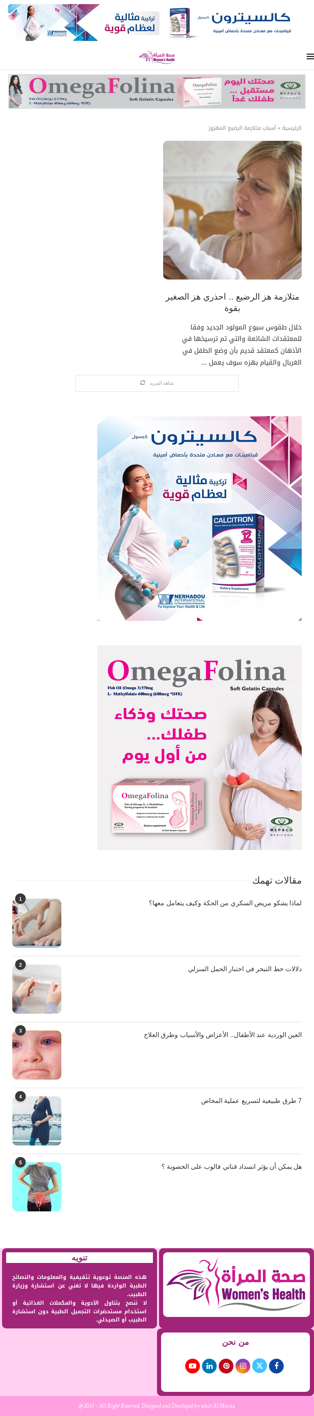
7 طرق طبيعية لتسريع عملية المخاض (251, 1100)
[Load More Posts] (157, 383)
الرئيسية (292, 128)
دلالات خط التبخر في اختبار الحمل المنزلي (245, 968)
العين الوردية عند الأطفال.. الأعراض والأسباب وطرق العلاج (223, 1034)
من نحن (235, 1341)
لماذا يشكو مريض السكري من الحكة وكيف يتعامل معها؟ (225, 903)
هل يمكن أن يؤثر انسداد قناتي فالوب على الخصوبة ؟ (231, 1166)
